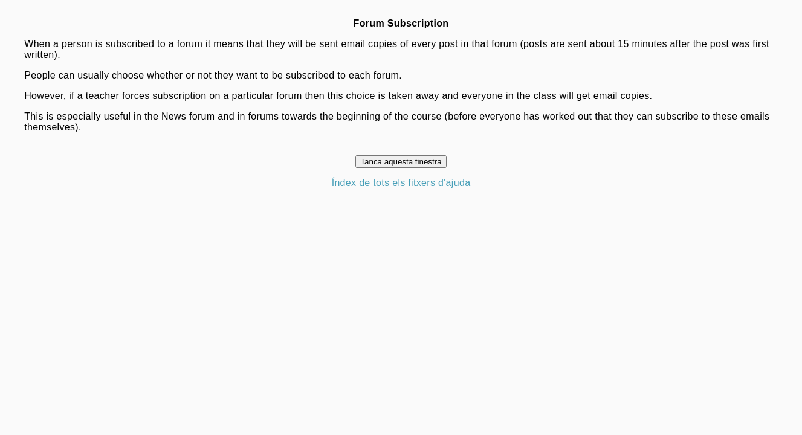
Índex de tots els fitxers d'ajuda (401, 183)
